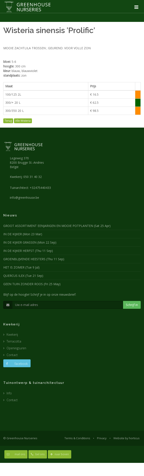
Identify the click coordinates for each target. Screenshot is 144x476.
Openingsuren (16, 348)
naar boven (59, 454)
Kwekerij (12, 334)
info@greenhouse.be (24, 197)
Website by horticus (126, 438)
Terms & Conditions (77, 438)
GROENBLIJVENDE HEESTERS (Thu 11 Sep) (33, 259)
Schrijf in (132, 305)
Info (9, 393)
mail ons (16, 454)
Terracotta (14, 341)
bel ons (38, 454)
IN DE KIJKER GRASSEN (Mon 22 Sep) (29, 242)
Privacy (102, 438)
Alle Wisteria (23, 121)
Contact (12, 355)
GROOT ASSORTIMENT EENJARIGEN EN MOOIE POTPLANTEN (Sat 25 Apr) (57, 226)
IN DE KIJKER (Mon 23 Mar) (22, 234)
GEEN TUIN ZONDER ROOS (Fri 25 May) (32, 284)
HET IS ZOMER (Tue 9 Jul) (21, 267)
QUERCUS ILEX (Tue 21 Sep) (23, 276)
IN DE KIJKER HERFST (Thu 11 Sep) (28, 251)
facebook (17, 364)
